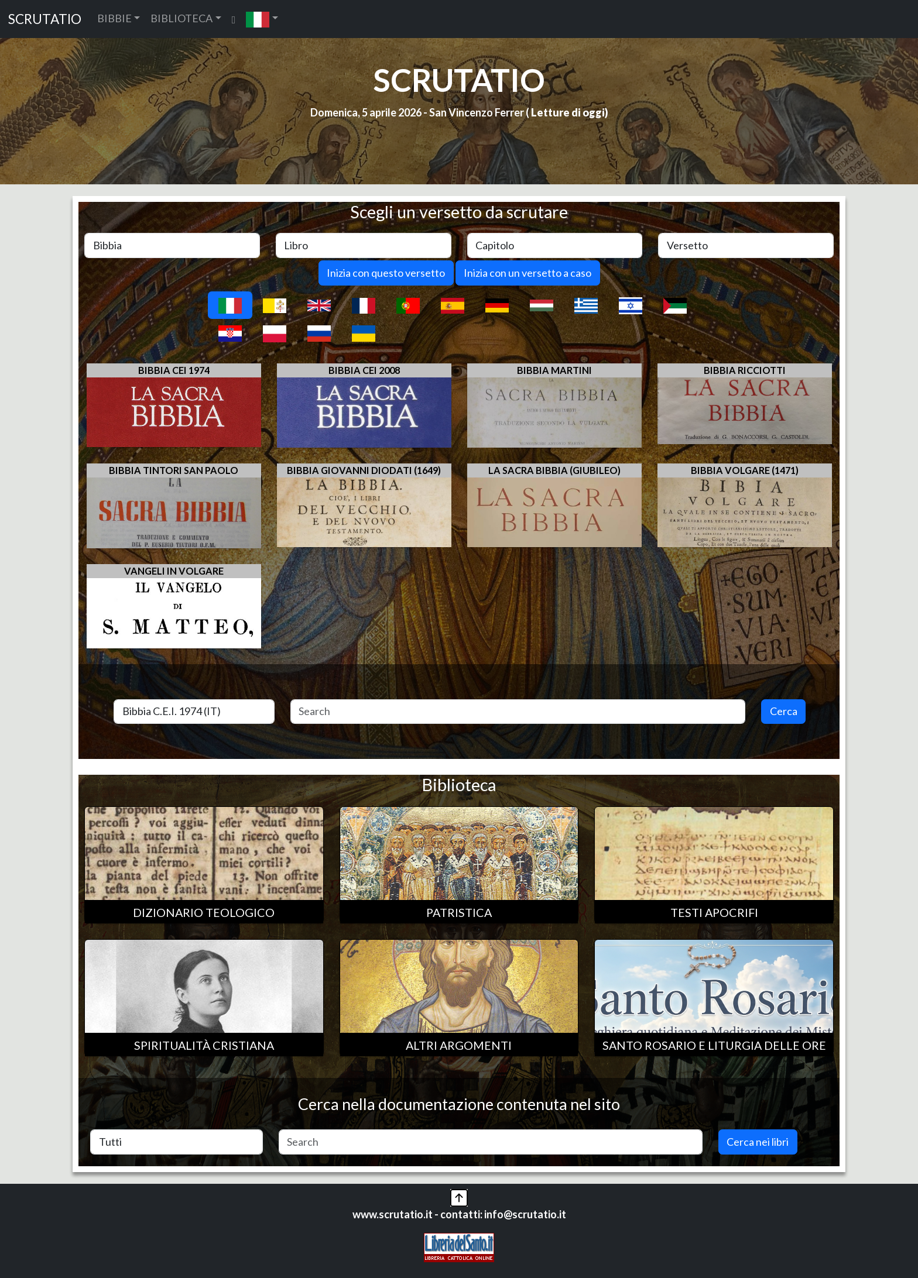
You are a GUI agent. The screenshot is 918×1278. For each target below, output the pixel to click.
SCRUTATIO (44, 19)
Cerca (783, 711)
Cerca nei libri (758, 1141)
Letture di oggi (568, 112)
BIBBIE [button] (114, 18)
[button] (262, 19)
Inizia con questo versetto (386, 272)
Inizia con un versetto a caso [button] (527, 272)
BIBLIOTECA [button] (181, 18)
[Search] (518, 711)
